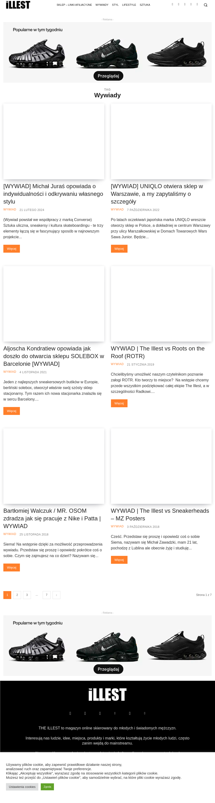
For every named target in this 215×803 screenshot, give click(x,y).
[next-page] (56, 595)
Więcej (11, 248)
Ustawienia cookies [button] (22, 787)
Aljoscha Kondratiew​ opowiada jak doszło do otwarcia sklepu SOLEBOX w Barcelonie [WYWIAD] (53, 356)
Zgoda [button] (47, 786)
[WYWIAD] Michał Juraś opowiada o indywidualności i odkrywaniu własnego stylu (53, 194)
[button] (205, 4)
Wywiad (9, 209)
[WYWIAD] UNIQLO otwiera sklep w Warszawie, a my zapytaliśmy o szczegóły (157, 194)
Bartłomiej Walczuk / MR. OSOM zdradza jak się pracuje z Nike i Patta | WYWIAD (52, 518)
